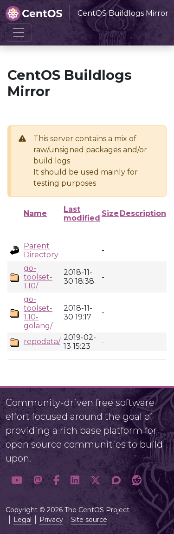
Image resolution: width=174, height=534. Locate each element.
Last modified (82, 213)
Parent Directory (41, 250)
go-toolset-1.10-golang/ (38, 312)
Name (35, 213)
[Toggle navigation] (19, 32)
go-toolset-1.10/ (38, 277)
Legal (22, 519)
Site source (89, 519)
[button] (17, 480)
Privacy (51, 519)
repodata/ (42, 341)
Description (143, 213)
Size (110, 213)
